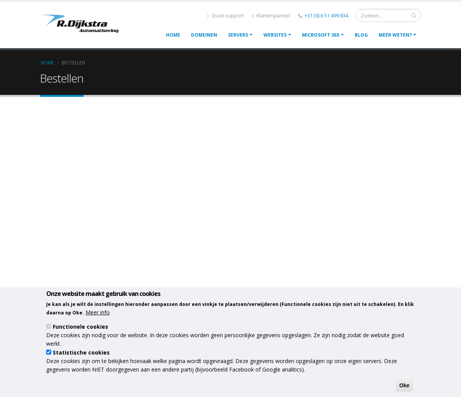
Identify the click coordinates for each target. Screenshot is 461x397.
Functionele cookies (80, 326)
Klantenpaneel (271, 15)
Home (173, 35)
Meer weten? (395, 35)
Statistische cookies (81, 352)
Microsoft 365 (320, 35)
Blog (361, 35)
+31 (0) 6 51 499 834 (326, 15)
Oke (404, 385)
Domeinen (204, 35)
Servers (238, 35)
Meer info (97, 312)
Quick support (225, 15)
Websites (275, 35)
